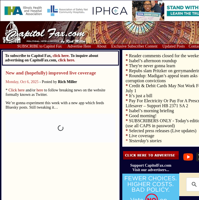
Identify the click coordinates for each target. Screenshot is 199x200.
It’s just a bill (140, 95)
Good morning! (142, 115)
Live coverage (141, 135)
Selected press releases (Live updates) (162, 130)
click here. (66, 60)
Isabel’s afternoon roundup (153, 60)
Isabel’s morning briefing (151, 110)
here (39, 90)
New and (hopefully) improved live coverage (51, 73)
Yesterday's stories (145, 140)
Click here (17, 90)
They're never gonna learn (152, 65)
